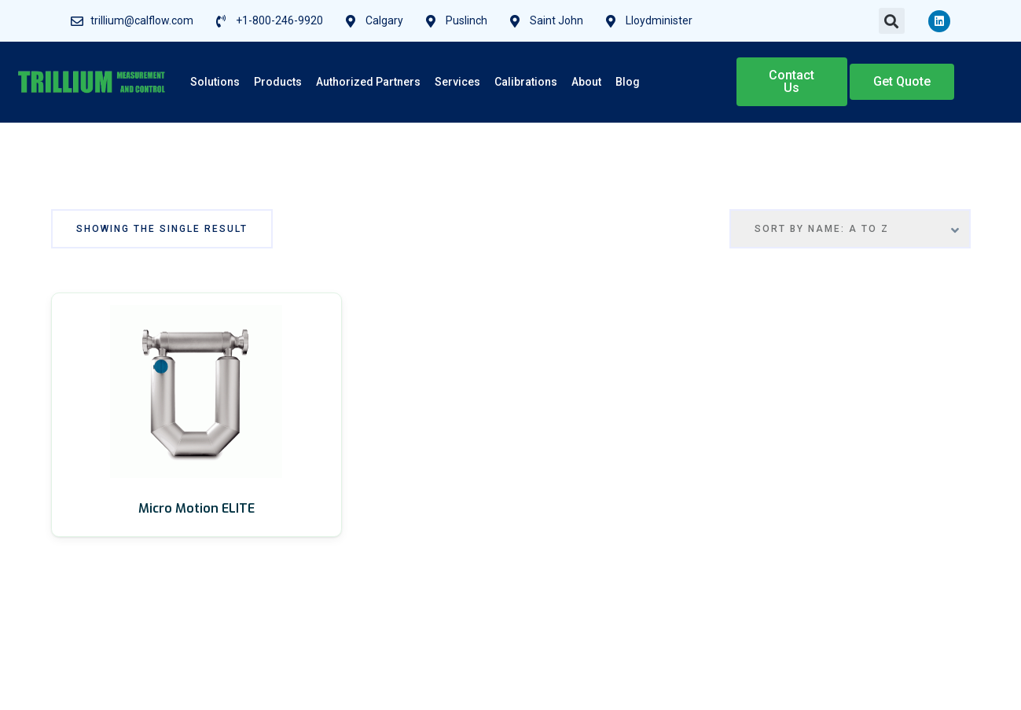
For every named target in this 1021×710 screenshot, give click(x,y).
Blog (627, 81)
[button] (892, 21)
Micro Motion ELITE (196, 508)
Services (457, 81)
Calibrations (525, 81)
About (586, 81)
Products (278, 81)
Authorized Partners (368, 81)
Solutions (215, 81)
